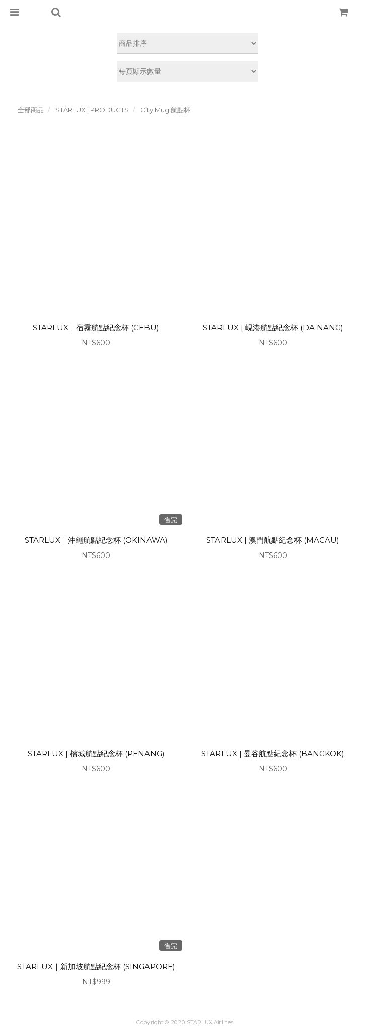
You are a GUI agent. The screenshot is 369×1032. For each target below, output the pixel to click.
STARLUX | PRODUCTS (92, 110)
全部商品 (31, 110)
